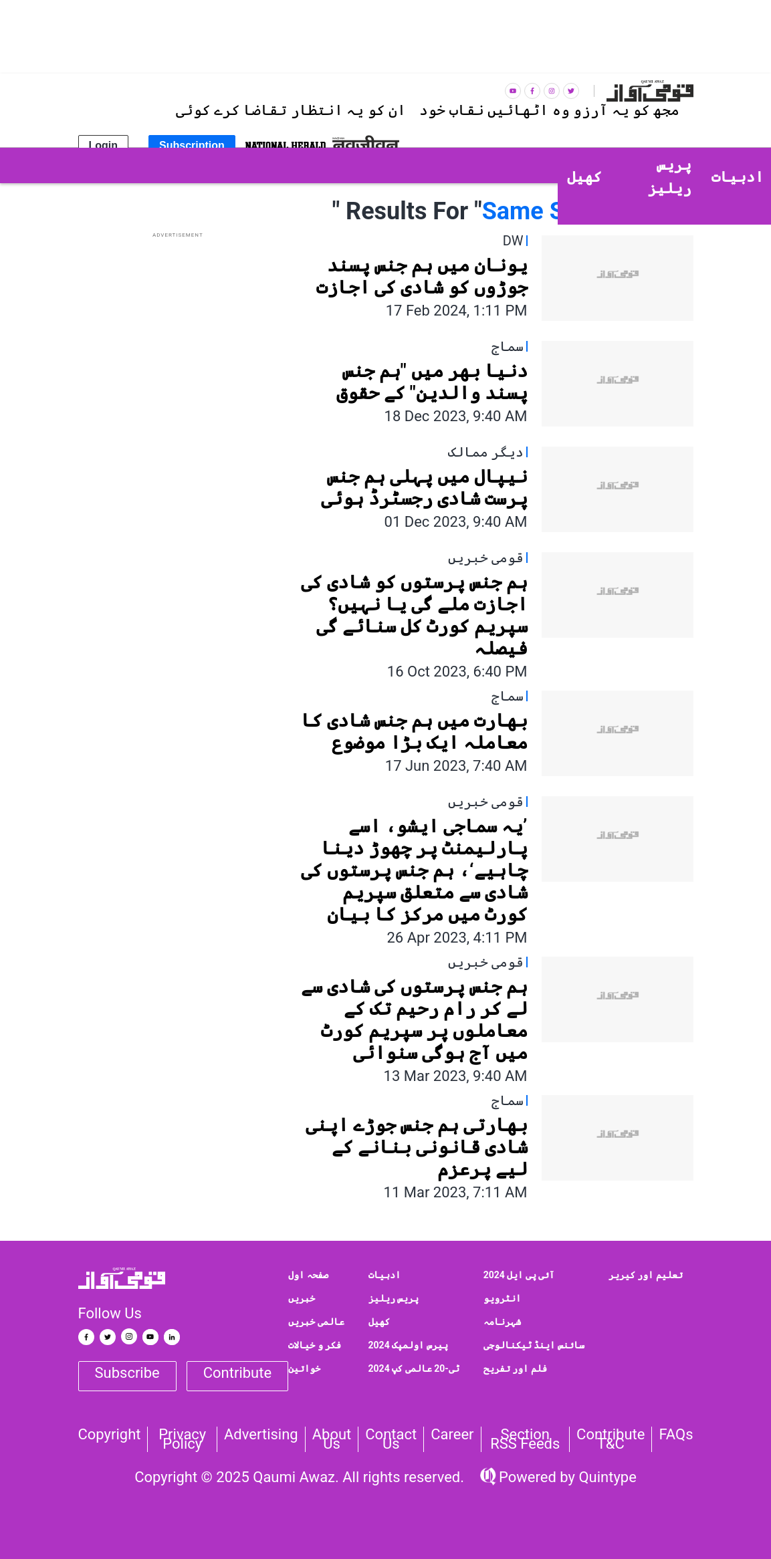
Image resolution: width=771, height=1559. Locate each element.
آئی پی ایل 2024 (519, 1275)
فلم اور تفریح (515, 1368)
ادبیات (384, 1275)
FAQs (676, 1435)
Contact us (391, 1439)
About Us (332, 1439)
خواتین (304, 1368)
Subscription (192, 145)
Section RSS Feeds (525, 1439)
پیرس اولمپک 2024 (408, 1345)
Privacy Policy (182, 1439)
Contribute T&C (610, 1439)
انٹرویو (502, 1298)
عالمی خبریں (316, 1321)
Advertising (261, 1435)
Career (452, 1435)
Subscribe (127, 1372)
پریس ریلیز (393, 1298)
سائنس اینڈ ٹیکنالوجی (533, 1345)
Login (103, 145)
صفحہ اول (308, 1275)
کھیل (379, 1321)
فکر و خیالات (314, 1345)
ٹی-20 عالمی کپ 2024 (413, 1368)
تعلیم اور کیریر (646, 1275)
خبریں (301, 1298)
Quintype (606, 1477)
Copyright (109, 1435)
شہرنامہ (502, 1321)
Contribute (237, 1372)
